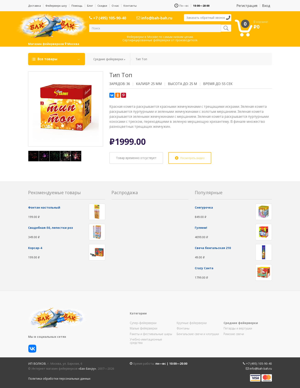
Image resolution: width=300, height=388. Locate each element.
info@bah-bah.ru (154, 17)
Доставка (34, 6)
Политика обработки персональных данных (59, 378)
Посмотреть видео (192, 158)
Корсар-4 (35, 248)
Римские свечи (234, 334)
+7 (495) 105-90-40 (107, 17)
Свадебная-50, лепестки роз (50, 228)
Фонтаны (183, 328)
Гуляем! (201, 228)
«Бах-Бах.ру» (87, 368)
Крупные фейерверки (192, 323)
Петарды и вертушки (238, 328)
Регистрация (246, 5)
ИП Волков (37, 363)
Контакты (130, 6)
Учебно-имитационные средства (146, 341)
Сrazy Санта (204, 268)
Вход (266, 5)
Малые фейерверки (143, 328)
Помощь (76, 6)
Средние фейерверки (108, 59)
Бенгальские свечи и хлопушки (198, 334)
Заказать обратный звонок (205, 18)
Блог (90, 6)
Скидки (102, 6)
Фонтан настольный (44, 207)
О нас (115, 6)
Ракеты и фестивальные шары (151, 334)
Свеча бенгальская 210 (213, 248)
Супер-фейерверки (143, 323)
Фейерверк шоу (56, 6)
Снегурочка (204, 207)
